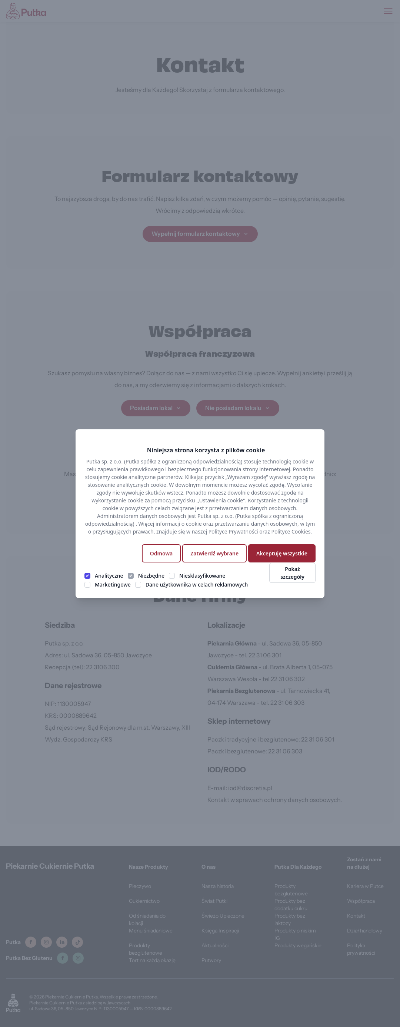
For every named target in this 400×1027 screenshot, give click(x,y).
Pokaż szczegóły (292, 572)
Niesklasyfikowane (202, 575)
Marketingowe (113, 584)
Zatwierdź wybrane (214, 553)
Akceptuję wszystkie (281, 553)
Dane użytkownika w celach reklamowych (197, 584)
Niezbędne (151, 575)
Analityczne (109, 575)
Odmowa (161, 553)
